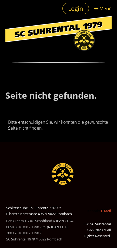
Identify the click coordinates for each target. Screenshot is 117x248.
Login (75, 8)
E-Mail (106, 210)
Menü (103, 8)
